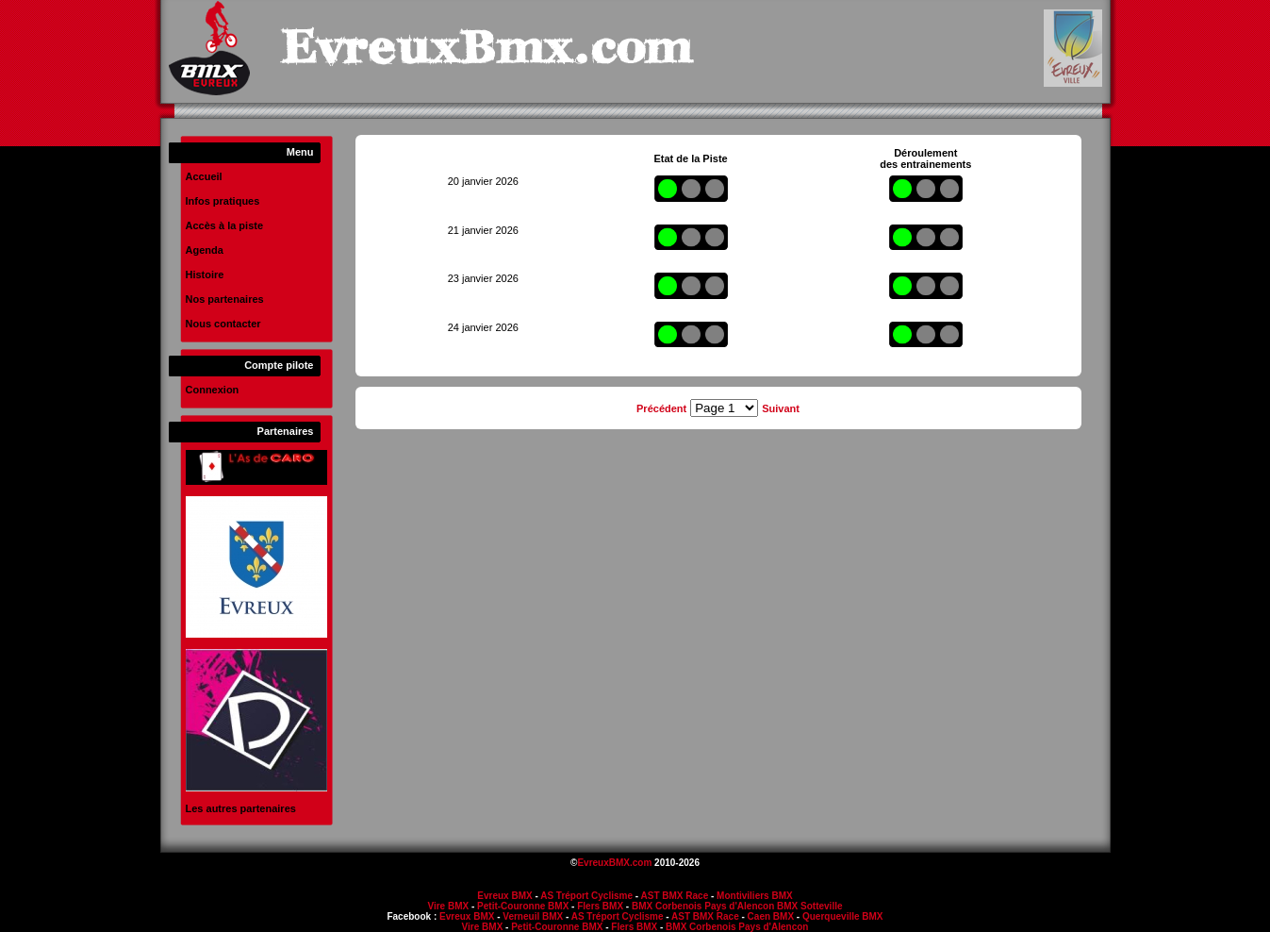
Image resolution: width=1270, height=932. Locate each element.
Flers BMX (600, 906)
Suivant (781, 408)
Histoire (205, 274)
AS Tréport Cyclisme (586, 895)
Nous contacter (223, 323)
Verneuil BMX (533, 916)
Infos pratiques (223, 201)
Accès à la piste (225, 225)
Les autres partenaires (241, 808)
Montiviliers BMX (755, 895)
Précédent (661, 408)
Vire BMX (448, 906)
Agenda (204, 250)
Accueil (204, 176)
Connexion (212, 389)
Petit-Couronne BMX (523, 906)
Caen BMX (771, 916)
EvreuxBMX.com (614, 862)
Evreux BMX (504, 895)
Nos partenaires (225, 299)
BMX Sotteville (809, 906)
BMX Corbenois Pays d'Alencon (703, 906)
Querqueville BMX (842, 916)
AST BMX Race (675, 895)
